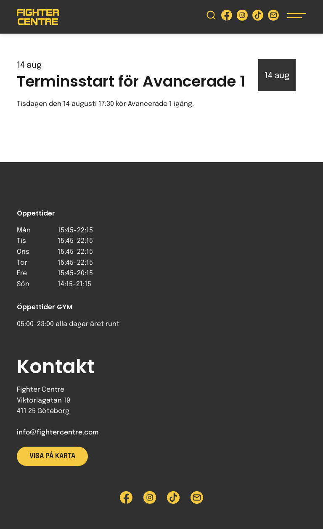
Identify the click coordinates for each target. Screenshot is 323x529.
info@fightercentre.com (57, 432)
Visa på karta (52, 456)
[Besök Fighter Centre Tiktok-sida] (257, 17)
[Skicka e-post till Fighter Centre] (273, 17)
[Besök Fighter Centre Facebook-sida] (226, 17)
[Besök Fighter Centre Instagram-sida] (242, 17)
